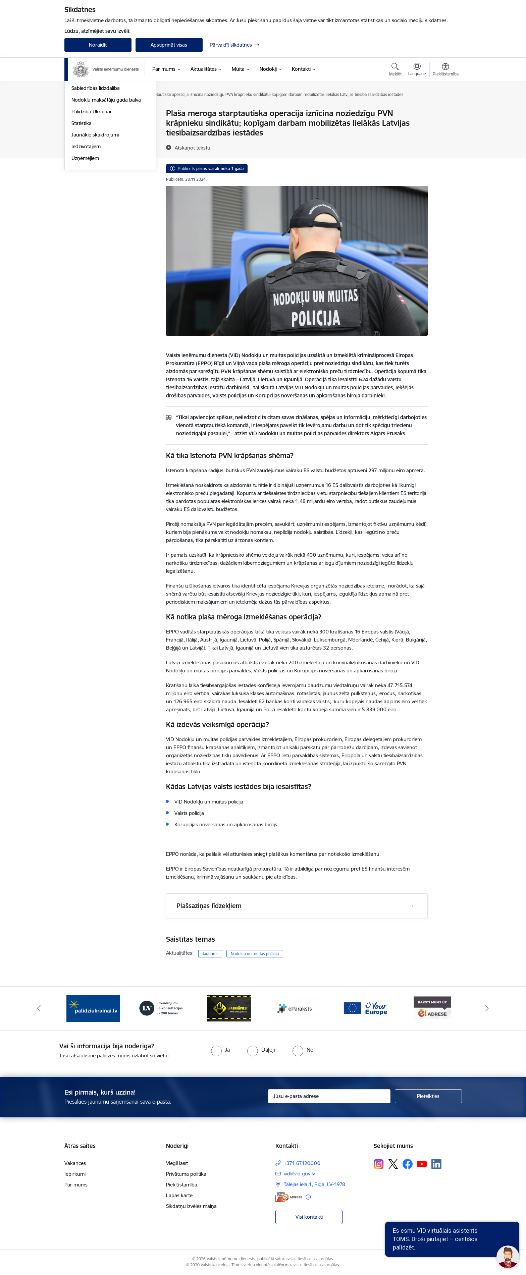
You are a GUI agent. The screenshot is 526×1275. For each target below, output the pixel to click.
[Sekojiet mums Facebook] (408, 1164)
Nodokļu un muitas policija (255, 953)
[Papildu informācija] (308, 1197)
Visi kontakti (309, 1217)
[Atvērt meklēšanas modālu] (395, 70)
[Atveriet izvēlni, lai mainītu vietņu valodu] (417, 70)
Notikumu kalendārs (94, 125)
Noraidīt (98, 45)
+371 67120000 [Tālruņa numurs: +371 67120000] (302, 1163)
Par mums (76, 1184)
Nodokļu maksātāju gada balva (106, 172)
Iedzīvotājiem (86, 218)
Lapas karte (179, 1195)
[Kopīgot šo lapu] (445, 127)
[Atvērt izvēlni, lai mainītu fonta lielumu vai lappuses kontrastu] (445, 70)
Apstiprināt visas (169, 45)
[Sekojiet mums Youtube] (422, 1164)
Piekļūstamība (181, 1184)
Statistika (81, 195)
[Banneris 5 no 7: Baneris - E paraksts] (297, 1008)
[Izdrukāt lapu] (445, 110)
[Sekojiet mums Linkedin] (436, 1164)
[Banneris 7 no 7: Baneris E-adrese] (433, 1008)
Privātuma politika (186, 1174)
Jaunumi (81, 114)
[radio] (220, 1050)
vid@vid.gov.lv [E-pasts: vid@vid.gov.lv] (299, 1173)
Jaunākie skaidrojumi (95, 207)
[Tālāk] (487, 1008)
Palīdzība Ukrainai (91, 183)
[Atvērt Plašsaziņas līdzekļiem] (411, 906)
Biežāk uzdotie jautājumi (98, 137)
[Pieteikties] (428, 1096)
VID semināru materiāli (96, 149)
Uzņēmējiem (85, 230)
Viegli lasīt (177, 1163)
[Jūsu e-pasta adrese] (329, 1096)
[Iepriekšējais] (38, 1008)
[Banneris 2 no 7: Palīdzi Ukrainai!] (93, 1008)
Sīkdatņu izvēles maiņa (191, 1206)
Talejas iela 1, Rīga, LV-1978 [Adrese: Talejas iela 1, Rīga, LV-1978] (314, 1184)
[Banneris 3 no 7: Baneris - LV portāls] (161, 1008)
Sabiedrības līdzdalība (95, 160)
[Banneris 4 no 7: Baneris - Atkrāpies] (229, 1008)
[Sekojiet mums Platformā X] (393, 1164)
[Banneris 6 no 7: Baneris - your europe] (365, 1008)
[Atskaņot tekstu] (192, 148)
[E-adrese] (288, 1197)
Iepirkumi (75, 1174)
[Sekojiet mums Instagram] (379, 1164)
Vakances (75, 1163)
